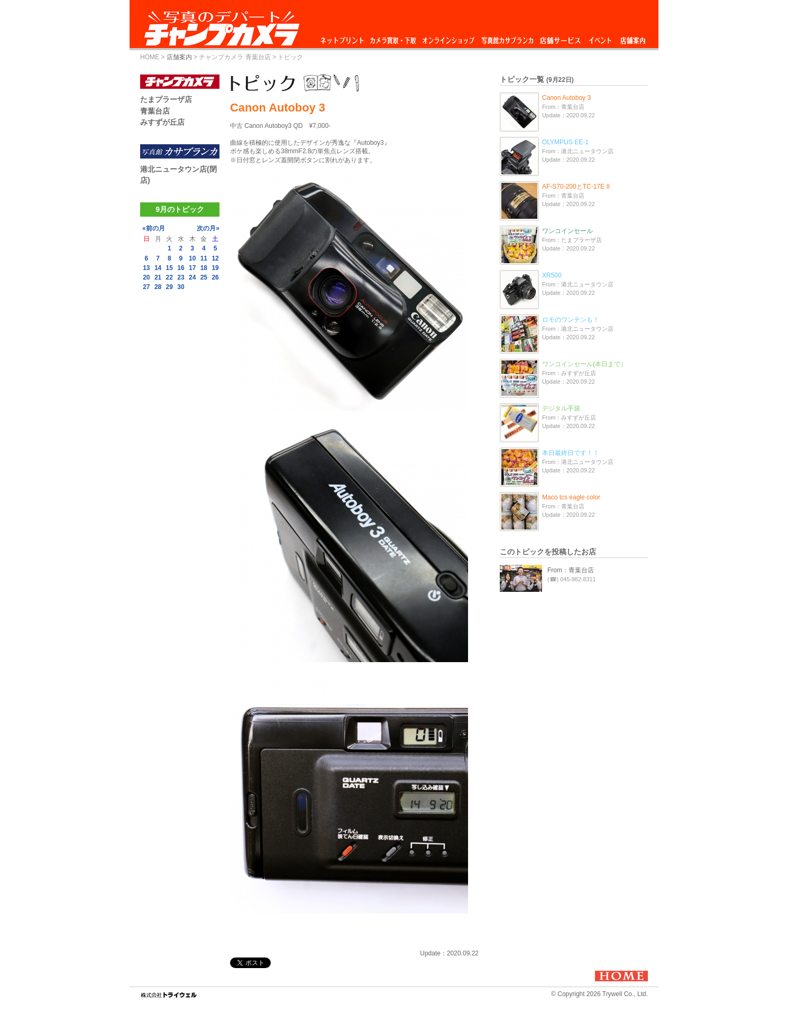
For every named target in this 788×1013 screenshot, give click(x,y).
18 (203, 268)
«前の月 (153, 228)
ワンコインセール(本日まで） (584, 364)
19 (215, 268)
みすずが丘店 (162, 122)
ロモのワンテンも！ (570, 319)
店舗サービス (560, 38)
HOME (149, 57)
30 (180, 287)
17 (192, 268)
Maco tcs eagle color (571, 497)
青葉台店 (155, 111)
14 (157, 268)
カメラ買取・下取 (393, 38)
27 (146, 287)
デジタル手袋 (561, 408)
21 (157, 277)
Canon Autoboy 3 (566, 97)
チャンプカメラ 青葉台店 (234, 57)
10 (192, 258)
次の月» (208, 228)
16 (180, 268)
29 (169, 287)
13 (146, 268)
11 (203, 258)
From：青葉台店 (570, 570)
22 (169, 277)
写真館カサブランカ (507, 38)
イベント (600, 38)
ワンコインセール (567, 231)
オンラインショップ (447, 38)
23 (180, 277)
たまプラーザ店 (166, 99)
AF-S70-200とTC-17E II (576, 186)
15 (169, 268)
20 (146, 277)
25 (203, 277)
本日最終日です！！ (570, 453)
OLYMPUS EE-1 (565, 142)
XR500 (552, 275)
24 (192, 277)
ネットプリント (344, 38)
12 (215, 258)
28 (157, 287)
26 (215, 277)
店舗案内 (633, 38)
